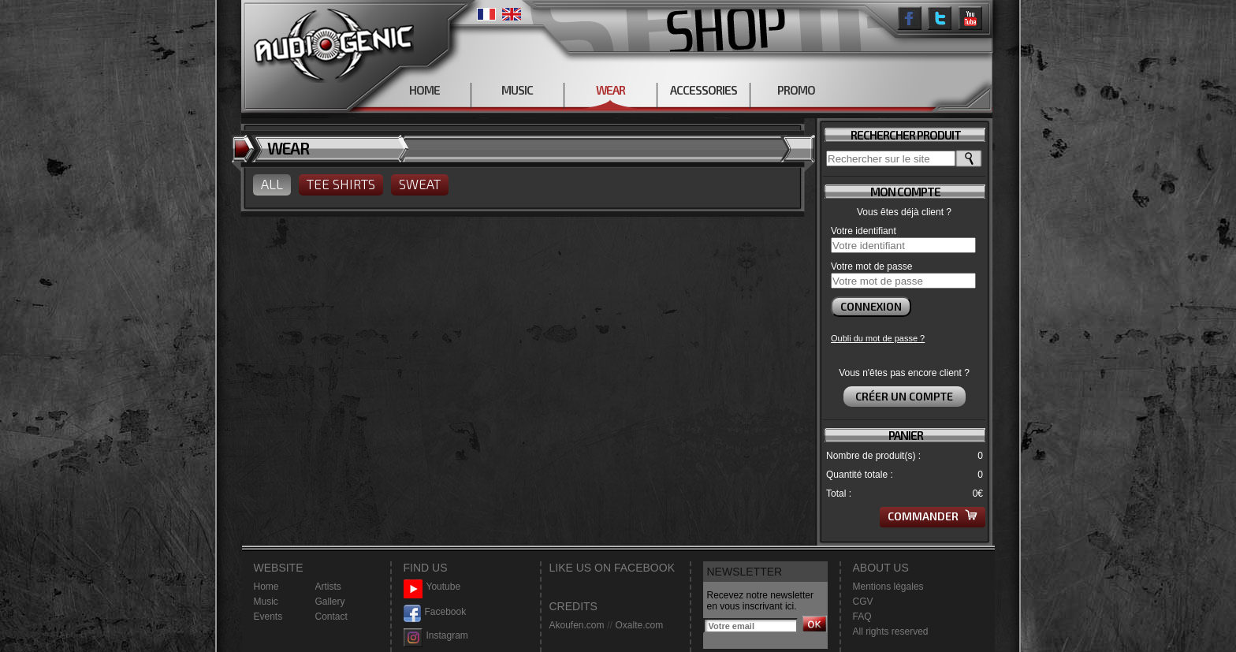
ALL (272, 184)
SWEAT (420, 184)
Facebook (435, 612)
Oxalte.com (639, 625)
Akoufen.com (577, 625)
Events (268, 616)
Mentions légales (888, 586)
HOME (424, 90)
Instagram (436, 635)
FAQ (862, 616)
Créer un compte (904, 396)
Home (266, 586)
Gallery (330, 601)
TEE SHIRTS (341, 184)
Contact (331, 616)
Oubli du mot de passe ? (878, 338)
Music (266, 601)
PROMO (796, 90)
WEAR (610, 90)
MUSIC (517, 90)
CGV (863, 601)
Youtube (432, 586)
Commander (932, 516)
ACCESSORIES (703, 90)
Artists (328, 586)
